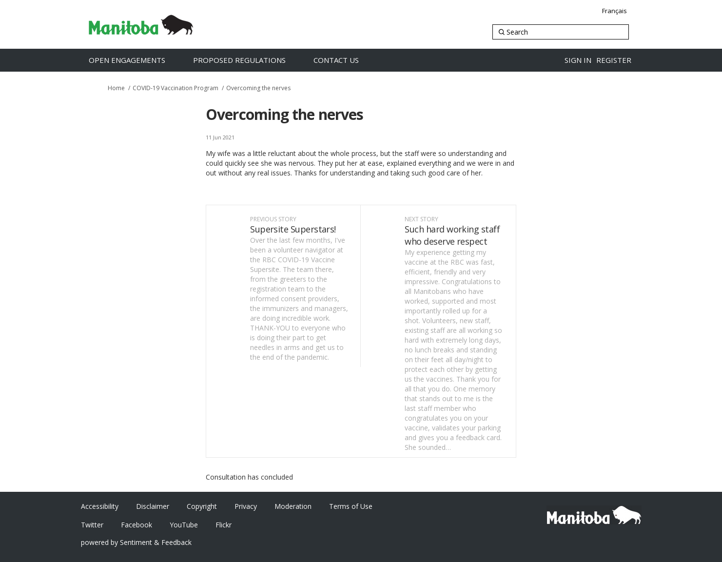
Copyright (202, 506)
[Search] (560, 31)
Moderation (293, 506)
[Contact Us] (346, 60)
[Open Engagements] (137, 60)
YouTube (184, 524)
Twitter (92, 524)
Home (116, 88)
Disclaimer (152, 506)
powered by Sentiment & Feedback (136, 542)
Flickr (223, 524)
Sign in (578, 60)
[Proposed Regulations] (249, 60)
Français (614, 10)
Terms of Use (350, 506)
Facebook (136, 524)
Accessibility (99, 506)
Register (613, 60)
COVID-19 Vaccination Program (175, 88)
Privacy (245, 506)
